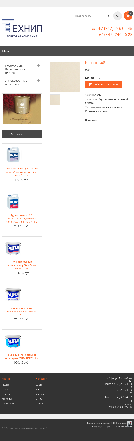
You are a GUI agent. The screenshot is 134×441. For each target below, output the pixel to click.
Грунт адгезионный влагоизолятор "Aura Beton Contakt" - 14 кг (22, 265)
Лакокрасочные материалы (16, 82)
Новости (6, 394)
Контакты (7, 399)
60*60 (98, 94)
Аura (38, 389)
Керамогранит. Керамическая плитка (15, 69)
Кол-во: (89, 77)
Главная (6, 384)
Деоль (39, 399)
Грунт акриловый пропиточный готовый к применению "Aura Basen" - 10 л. (21, 172)
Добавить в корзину (103, 84)
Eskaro (39, 384)
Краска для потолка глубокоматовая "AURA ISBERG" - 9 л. (21, 311)
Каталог (6, 389)
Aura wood (41, 394)
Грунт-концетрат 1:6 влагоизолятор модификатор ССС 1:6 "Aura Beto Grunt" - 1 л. (21, 218)
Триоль (39, 403)
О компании (8, 403)
